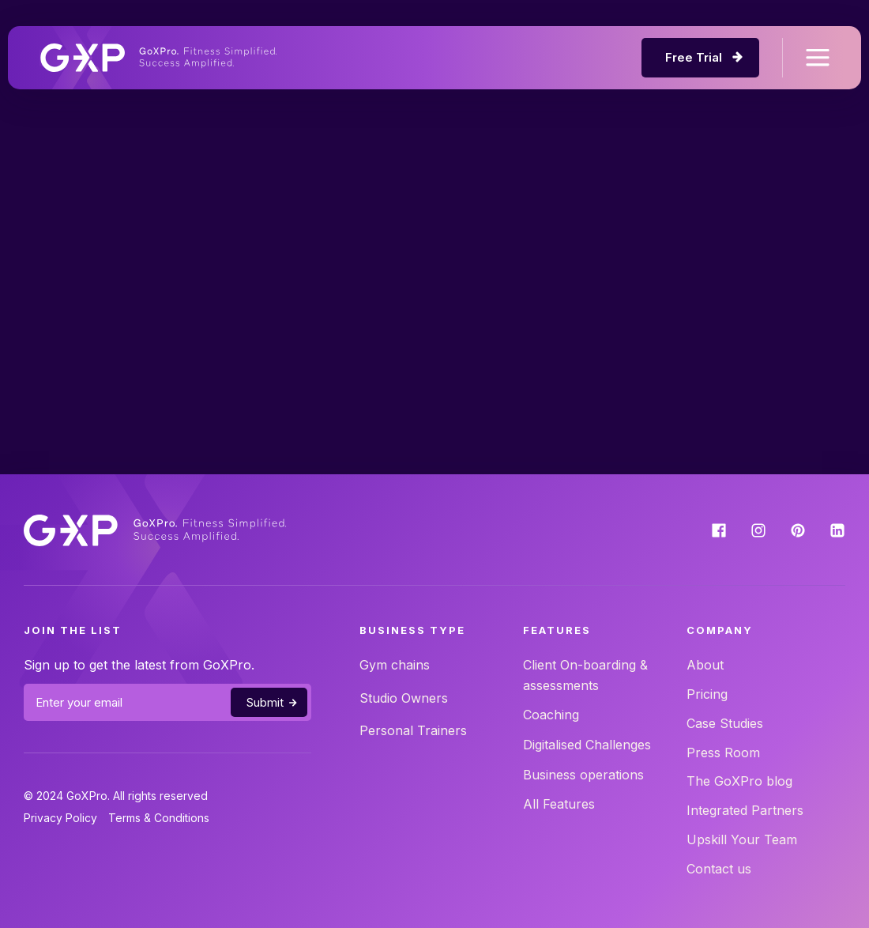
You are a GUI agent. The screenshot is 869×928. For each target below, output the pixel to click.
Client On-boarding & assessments (585, 675)
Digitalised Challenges (587, 745)
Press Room (723, 752)
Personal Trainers (413, 730)
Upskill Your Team (742, 839)
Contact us (719, 869)
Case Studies (725, 723)
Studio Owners (403, 698)
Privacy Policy (60, 817)
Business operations (583, 775)
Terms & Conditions (158, 817)
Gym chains (394, 665)
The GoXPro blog (739, 781)
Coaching (551, 714)
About (705, 665)
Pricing (707, 694)
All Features (559, 804)
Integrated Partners (745, 810)
